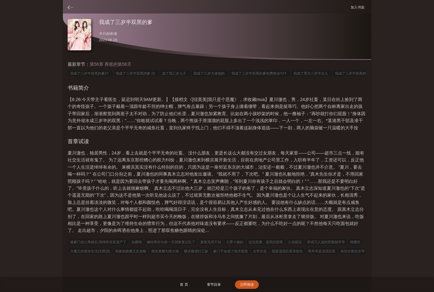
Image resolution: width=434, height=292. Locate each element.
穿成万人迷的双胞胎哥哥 (326, 242)
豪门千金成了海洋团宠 (230, 251)
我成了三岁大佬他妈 (209, 73)
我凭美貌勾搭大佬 (165, 251)
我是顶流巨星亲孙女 (287, 251)
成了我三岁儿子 (175, 73)
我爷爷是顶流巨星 (322, 251)
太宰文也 (260, 251)
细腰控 (355, 242)
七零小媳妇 (234, 242)
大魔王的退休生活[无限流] (90, 251)
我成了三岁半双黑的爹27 (90, 73)
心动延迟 (295, 242)
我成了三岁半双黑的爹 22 (136, 73)
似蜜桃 (136, 242)
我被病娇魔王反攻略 (130, 251)
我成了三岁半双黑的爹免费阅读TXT (259, 73)
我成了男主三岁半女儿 (311, 73)
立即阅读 (247, 284)
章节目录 (214, 284)
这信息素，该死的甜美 (265, 242)
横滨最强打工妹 (196, 251)
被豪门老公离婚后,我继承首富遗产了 (98, 242)
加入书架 (358, 7)
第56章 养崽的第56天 (110, 64)
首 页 (184, 284)
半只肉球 (106, 34)
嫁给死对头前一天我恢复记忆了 (171, 242)
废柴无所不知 (210, 242)
